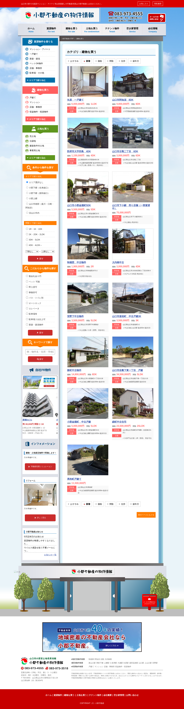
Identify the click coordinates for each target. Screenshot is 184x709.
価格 (98, 61)
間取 (110, 61)
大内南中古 (118, 262)
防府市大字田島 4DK (79, 151)
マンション (35, 102)
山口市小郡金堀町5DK (79, 205)
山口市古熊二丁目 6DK (125, 151)
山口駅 (141, 663)
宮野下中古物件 (75, 316)
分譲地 (33, 141)
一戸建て (34, 54)
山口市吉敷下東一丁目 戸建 (127, 370)
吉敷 (102, 659)
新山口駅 (92, 663)
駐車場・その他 (37, 73)
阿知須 (97, 659)
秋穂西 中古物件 (76, 262)
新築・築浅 (35, 58)
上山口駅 (148, 663)
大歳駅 (120, 663)
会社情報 (153, 30)
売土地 (33, 136)
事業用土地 (35, 150)
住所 (121, 61)
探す (40, 359)
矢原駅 (126, 663)
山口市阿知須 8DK (122, 100)
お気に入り (143, 4)
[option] (40, 414)
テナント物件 (112, 30)
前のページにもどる (146, 515)
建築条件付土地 (37, 146)
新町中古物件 (74, 370)
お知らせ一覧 (50, 555)
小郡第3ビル (29, 420)
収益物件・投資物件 (39, 112)
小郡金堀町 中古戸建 (79, 422)
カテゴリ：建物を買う (81, 51)
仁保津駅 (113, 663)
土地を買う (92, 30)
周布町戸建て (74, 479)
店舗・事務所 (36, 68)
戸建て (33, 97)
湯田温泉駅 (133, 663)
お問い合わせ (132, 695)
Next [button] (56, 414)
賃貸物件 (51, 30)
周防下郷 (99, 663)
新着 (86, 61)
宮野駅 (155, 663)
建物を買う (72, 30)
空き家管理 (132, 30)
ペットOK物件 (36, 63)
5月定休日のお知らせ (34, 536)
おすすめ (73, 61)
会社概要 (107, 695)
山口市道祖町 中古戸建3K (126, 316)
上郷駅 (106, 663)
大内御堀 (108, 659)
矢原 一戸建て (75, 100)
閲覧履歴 (157, 4)
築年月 (134, 61)
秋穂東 (91, 659)
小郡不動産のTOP (68, 38)
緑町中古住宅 (119, 422)
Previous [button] (23, 414)
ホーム (31, 30)
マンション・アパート (40, 49)
